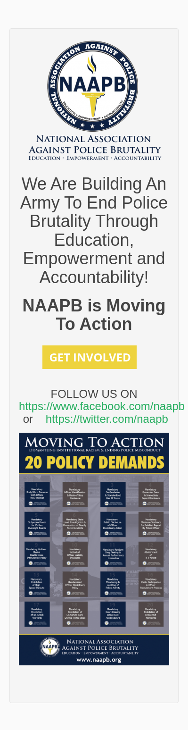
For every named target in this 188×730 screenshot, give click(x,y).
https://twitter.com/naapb (107, 418)
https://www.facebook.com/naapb (102, 406)
